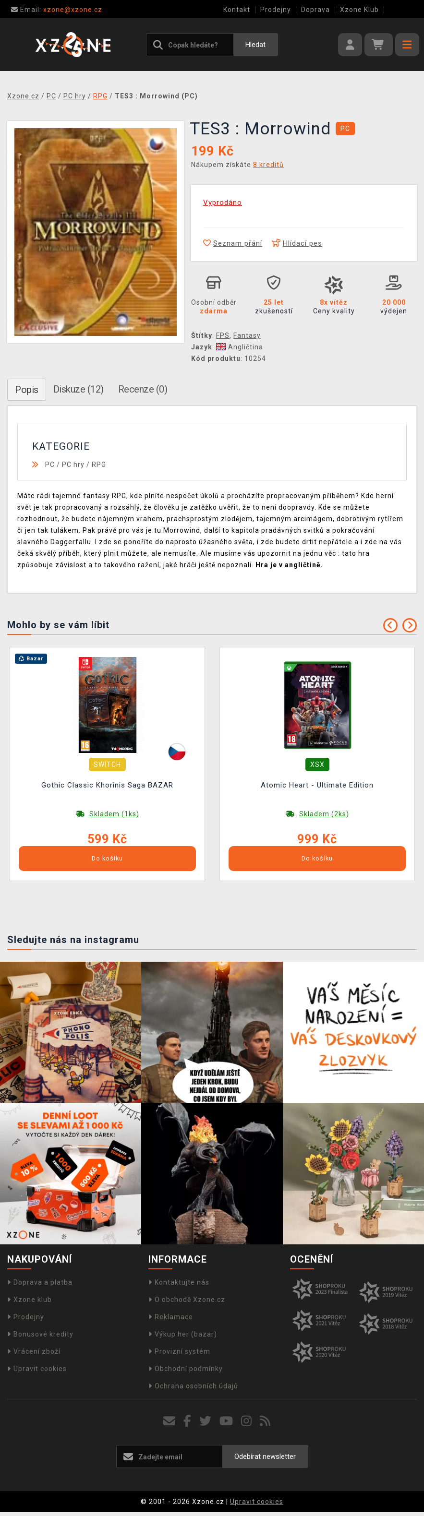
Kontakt (236, 9)
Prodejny (275, 9)
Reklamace (170, 1317)
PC (50, 464)
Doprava (315, 9)
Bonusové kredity (40, 1334)
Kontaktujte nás (178, 1282)
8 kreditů (268, 164)
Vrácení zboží (34, 1351)
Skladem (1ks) (114, 814)
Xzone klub (29, 1299)
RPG (99, 464)
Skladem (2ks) (324, 814)
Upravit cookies (37, 1369)
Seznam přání (232, 243)
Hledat (255, 44)
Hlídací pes (297, 243)
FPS (223, 335)
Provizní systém (179, 1351)
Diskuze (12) (78, 389)
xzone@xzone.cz (56, 9)
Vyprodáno (222, 202)
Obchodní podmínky (185, 1369)
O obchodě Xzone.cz (186, 1299)
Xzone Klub (359, 9)
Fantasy (247, 335)
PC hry (73, 464)
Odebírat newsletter (265, 1456)
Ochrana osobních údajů (193, 1386)
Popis (26, 389)
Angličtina (239, 347)
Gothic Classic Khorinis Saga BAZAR (107, 785)
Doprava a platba (40, 1282)
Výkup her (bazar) (182, 1334)
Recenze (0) (143, 389)
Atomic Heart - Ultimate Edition (317, 785)
